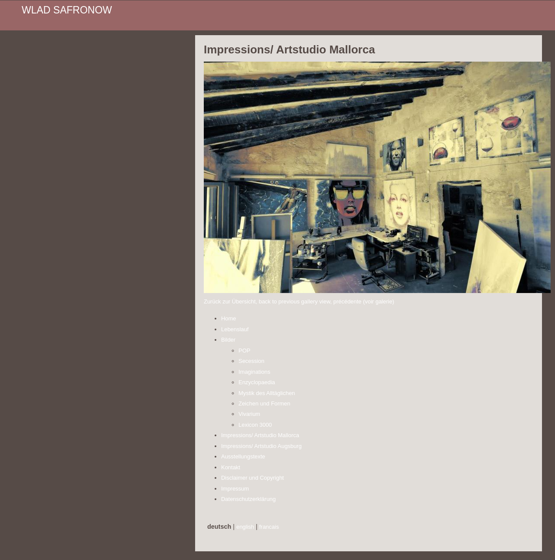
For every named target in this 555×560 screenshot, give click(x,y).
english (245, 527)
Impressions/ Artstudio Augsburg (261, 446)
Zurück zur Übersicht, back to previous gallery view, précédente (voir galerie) (299, 301)
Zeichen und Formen (264, 403)
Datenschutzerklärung (248, 499)
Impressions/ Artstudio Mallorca (260, 435)
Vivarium (249, 414)
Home (228, 318)
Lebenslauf (234, 329)
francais (269, 527)
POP (244, 350)
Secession (251, 361)
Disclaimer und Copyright (252, 477)
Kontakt (230, 467)
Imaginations (254, 372)
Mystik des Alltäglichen (266, 393)
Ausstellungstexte (243, 456)
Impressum (235, 488)
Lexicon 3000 (255, 425)
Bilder (228, 339)
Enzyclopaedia (256, 382)
